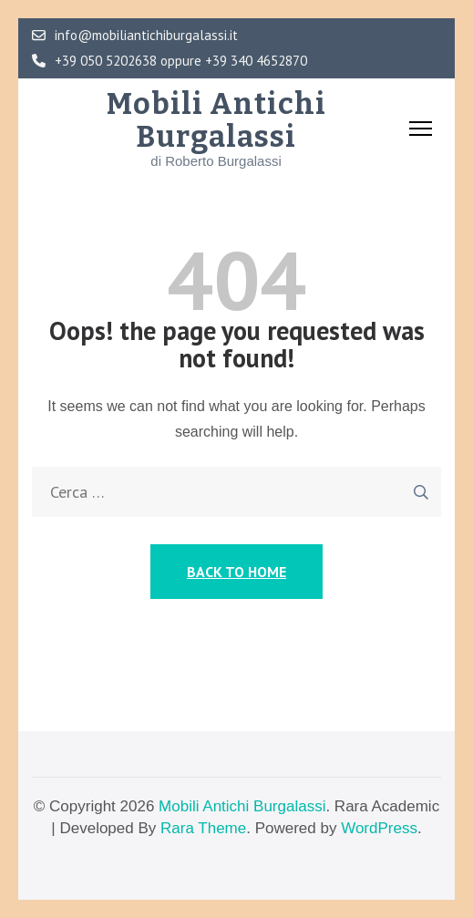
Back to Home (236, 571)
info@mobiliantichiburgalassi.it (135, 35)
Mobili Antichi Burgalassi (216, 120)
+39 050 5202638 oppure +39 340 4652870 (169, 61)
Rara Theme (203, 828)
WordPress (379, 828)
